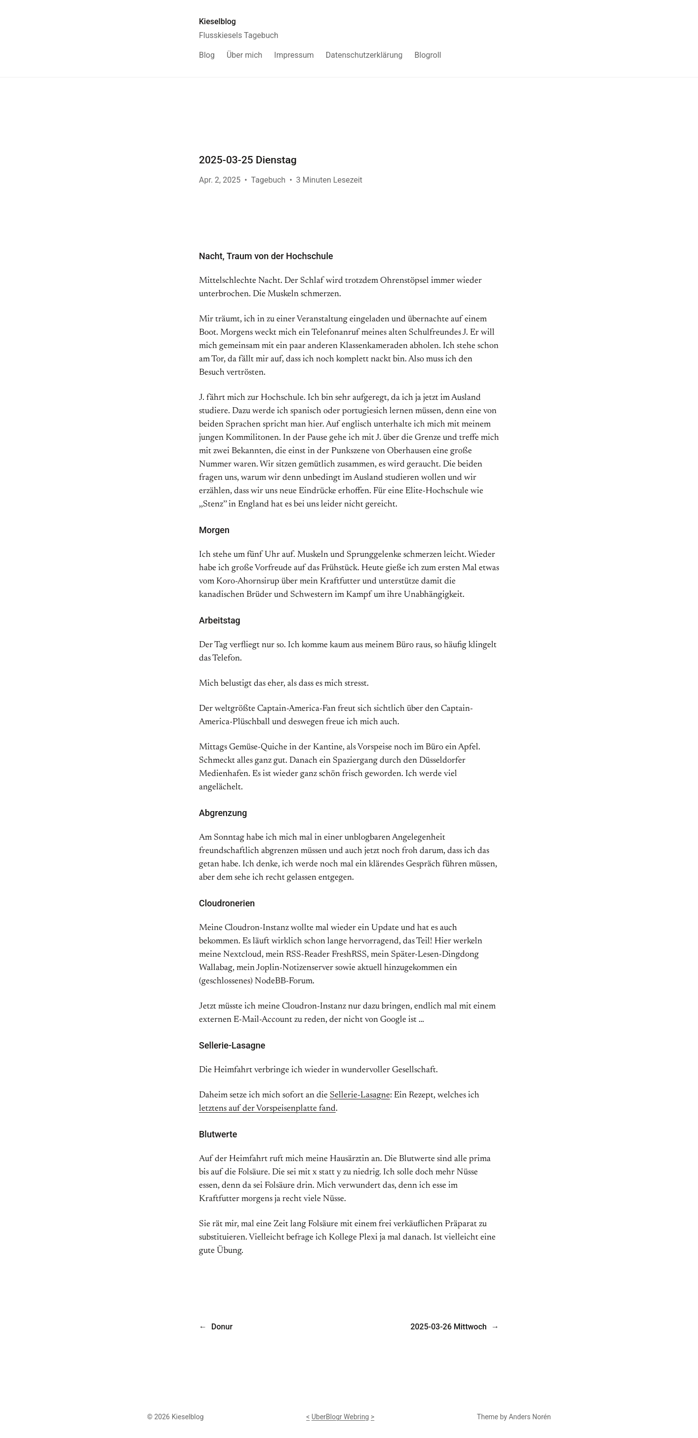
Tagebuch (268, 180)
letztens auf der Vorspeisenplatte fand (267, 1108)
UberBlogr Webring (340, 1417)
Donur (222, 1326)
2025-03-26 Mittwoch (448, 1326)
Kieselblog (217, 21)
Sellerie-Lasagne (360, 1095)
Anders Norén (530, 1417)
